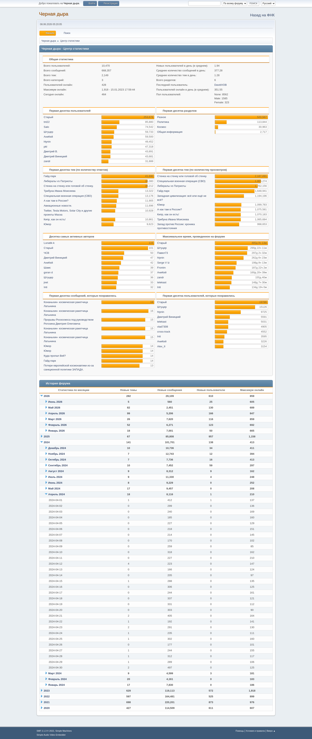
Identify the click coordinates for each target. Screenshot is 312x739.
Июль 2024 (55, 476)
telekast (161, 282)
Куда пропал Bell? (55, 355)
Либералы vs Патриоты (58, 181)
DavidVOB (220, 84)
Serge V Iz (163, 262)
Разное (161, 117)
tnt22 (47, 121)
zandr (47, 161)
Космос (161, 126)
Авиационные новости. (58, 205)
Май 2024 (54, 488)
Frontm (161, 267)
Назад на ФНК (262, 15)
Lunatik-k (49, 242)
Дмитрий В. (51, 151)
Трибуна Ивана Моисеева (59, 190)
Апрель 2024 (56, 494)
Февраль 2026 (57, 424)
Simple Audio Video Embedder (51, 735)
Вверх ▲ (271, 731)
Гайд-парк (50, 176)
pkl (45, 146)
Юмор (47, 224)
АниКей (48, 136)
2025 (47, 436)
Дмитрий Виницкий (55, 156)
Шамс (47, 267)
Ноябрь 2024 (56, 453)
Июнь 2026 (55, 401)
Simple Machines (63, 731)
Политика (163, 121)
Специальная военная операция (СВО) (68, 195)
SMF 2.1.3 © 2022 (45, 731)
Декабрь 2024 (57, 448)
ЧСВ (46, 252)
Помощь (240, 731)
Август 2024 (56, 471)
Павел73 (162, 252)
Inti (45, 287)
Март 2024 (54, 673)
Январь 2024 (56, 684)
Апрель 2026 (56, 413)
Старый (48, 117)
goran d (48, 272)
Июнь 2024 (55, 482)
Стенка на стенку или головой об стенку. (69, 185)
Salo (46, 126)
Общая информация (169, 131)
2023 (47, 690)
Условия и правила (255, 731)
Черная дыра (53, 14)
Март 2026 (54, 419)
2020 (47, 708)
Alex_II (161, 346)
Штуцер (48, 131)
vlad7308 (162, 326)
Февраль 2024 (57, 679)
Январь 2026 (56, 430)
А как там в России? (56, 200)
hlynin (47, 141)
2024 (47, 442)
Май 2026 (54, 407)
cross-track (163, 331)
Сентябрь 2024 (57, 465)
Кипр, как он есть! (55, 219)
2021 (47, 702)
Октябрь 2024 (57, 459)
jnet (46, 282)
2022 (47, 696)
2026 (47, 396)
